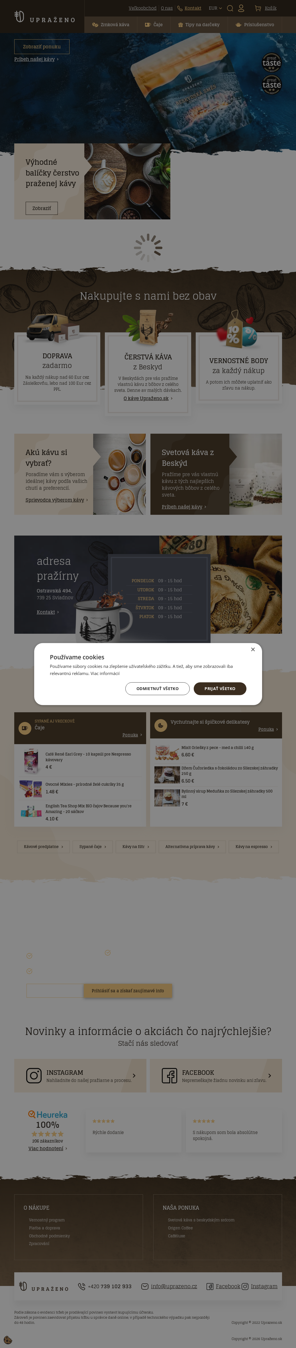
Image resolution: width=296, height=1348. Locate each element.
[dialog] (148, 674)
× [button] (253, 649)
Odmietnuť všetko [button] (157, 688)
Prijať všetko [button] (220, 688)
